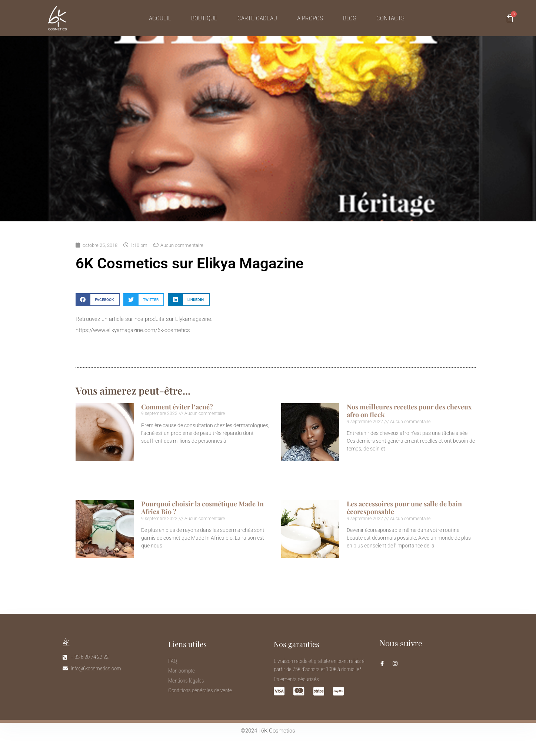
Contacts (390, 18)
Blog (349, 18)
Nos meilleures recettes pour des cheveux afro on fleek (409, 410)
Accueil (160, 18)
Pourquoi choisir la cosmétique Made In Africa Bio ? (202, 507)
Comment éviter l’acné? (177, 406)
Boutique (204, 18)
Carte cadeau (257, 18)
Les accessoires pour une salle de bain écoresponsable (404, 507)
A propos (310, 18)
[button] (98, 299)
